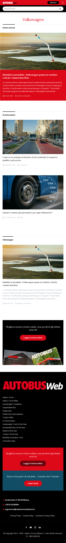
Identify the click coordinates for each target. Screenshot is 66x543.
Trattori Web (8, 417)
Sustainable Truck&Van (12, 404)
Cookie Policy (28, 515)
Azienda (19, 96)
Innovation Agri (9, 441)
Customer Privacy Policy (45, 515)
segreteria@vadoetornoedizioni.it (19, 509)
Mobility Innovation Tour (13, 437)
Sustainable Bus (9, 407)
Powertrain (7, 411)
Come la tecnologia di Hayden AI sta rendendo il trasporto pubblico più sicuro (30, 159)
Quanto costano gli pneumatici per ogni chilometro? (27, 212)
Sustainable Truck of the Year (15, 424)
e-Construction (9, 421)
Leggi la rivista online (33, 337)
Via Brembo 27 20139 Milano (16, 500)
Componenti (26, 96)
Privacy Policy (15, 515)
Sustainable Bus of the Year (14, 427)
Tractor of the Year (10, 434)
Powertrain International (13, 414)
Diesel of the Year (10, 431)
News (21, 217)
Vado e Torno (8, 397)
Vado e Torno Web (10, 401)
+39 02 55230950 (11, 504)
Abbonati (53, 2)
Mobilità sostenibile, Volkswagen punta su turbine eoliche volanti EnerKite (30, 76)
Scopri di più (33, 483)
